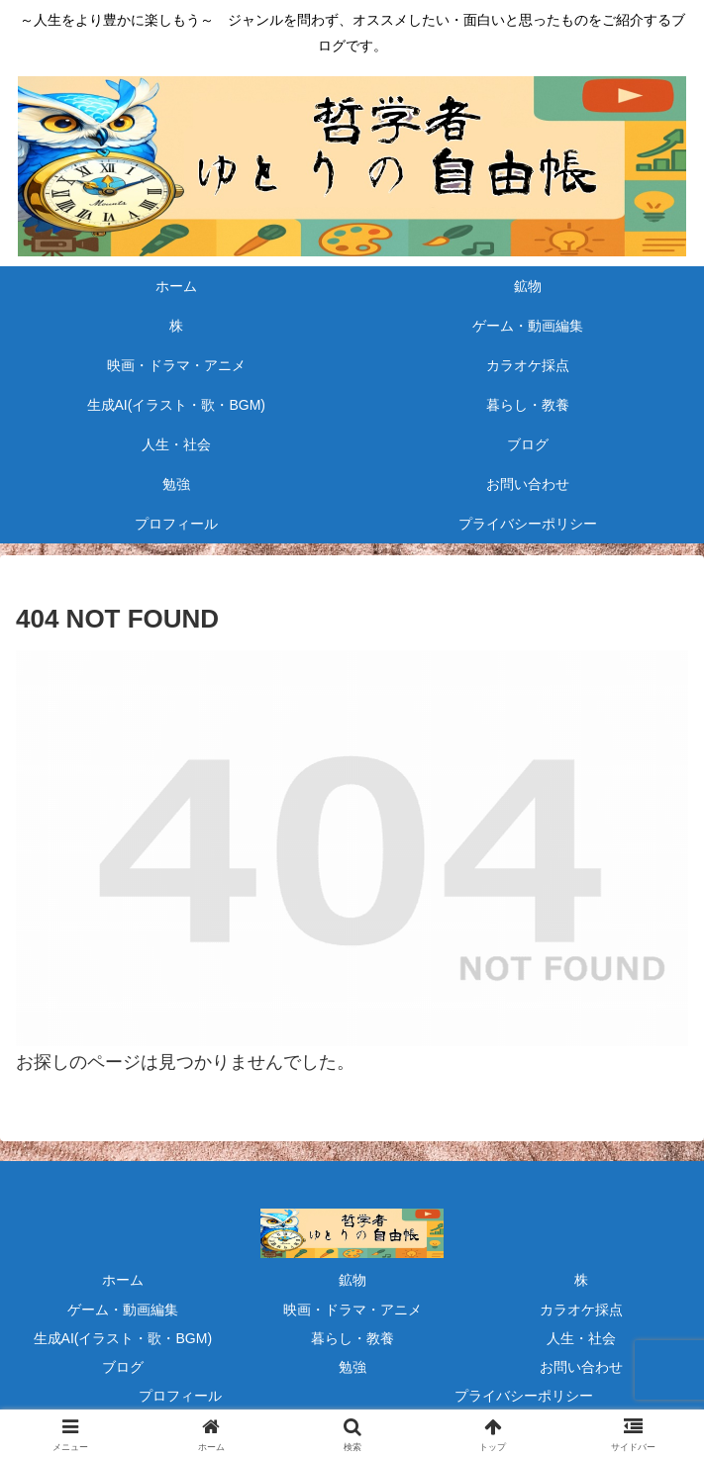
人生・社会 (581, 1338)
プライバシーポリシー (523, 1396)
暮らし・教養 (352, 1338)
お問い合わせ (581, 1367)
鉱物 (352, 1280)
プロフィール (180, 1396)
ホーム (123, 1280)
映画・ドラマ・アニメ (352, 1309)
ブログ (123, 1367)
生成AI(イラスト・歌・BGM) (123, 1338)
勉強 (352, 1367)
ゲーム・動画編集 (122, 1309)
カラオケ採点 (581, 1309)
